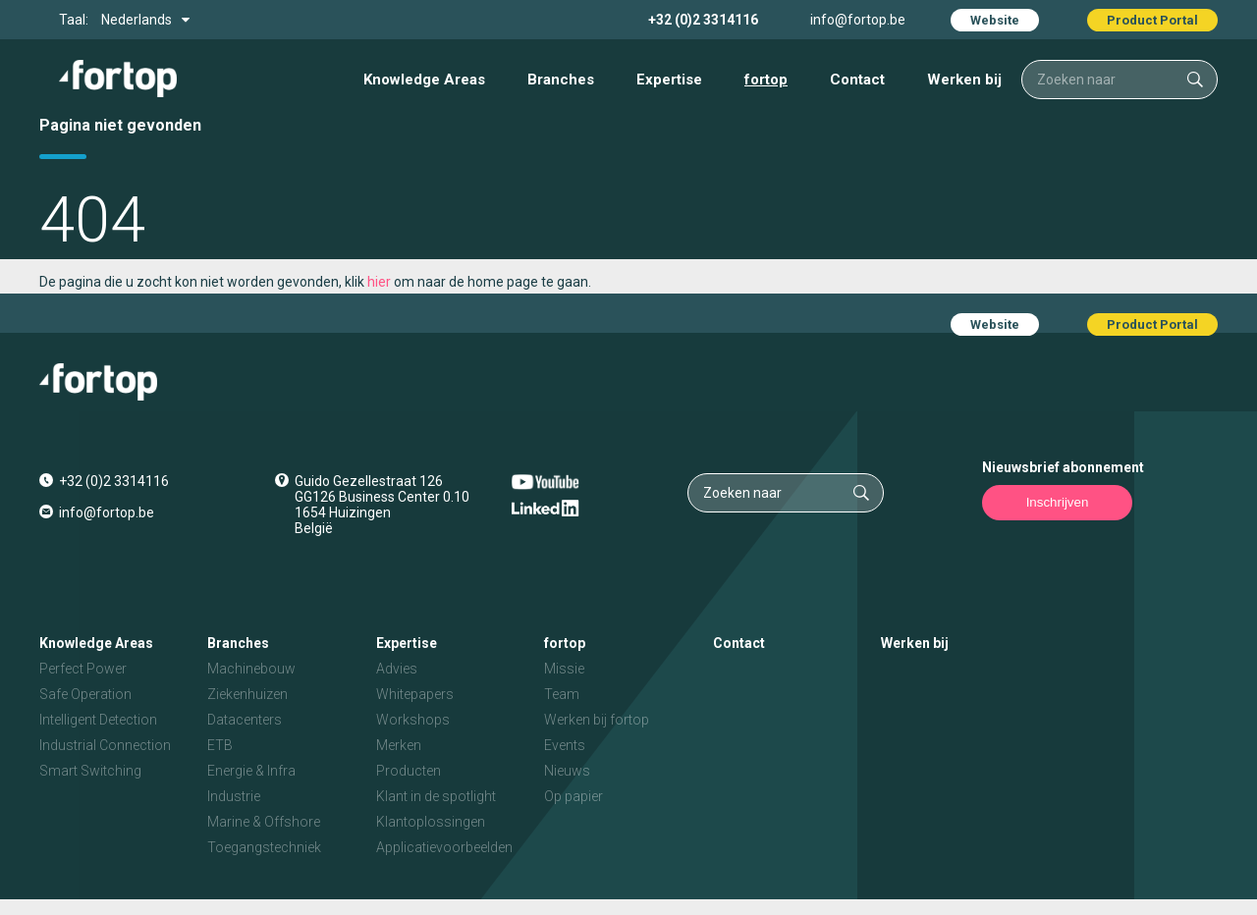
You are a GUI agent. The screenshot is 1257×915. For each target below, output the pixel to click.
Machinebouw (251, 668)
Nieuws (567, 771)
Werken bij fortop (596, 719)
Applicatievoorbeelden (444, 847)
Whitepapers (415, 694)
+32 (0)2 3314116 (703, 19)
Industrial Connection (105, 745)
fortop (766, 79)
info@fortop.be (857, 19)
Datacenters (244, 719)
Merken (398, 745)
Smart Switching (90, 771)
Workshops (413, 719)
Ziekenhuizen (247, 694)
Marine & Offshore (263, 822)
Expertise (669, 79)
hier (379, 282)
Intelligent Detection (98, 719)
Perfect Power (83, 668)
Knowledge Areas (424, 79)
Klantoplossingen (430, 822)
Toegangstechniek (264, 847)
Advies (396, 668)
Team (561, 694)
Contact (857, 79)
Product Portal (1152, 20)
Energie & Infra (251, 771)
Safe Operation (85, 694)
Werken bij (964, 79)
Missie (564, 668)
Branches (560, 79)
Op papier (573, 796)
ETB (220, 745)
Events (564, 745)
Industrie (233, 796)
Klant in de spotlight (436, 796)
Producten (408, 771)
